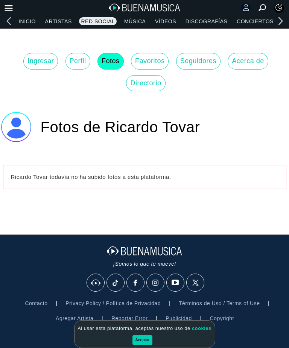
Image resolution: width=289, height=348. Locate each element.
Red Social (98, 21)
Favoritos (150, 61)
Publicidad (179, 318)
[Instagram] (156, 283)
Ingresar (40, 61)
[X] (196, 283)
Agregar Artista (74, 318)
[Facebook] (136, 283)
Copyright (222, 318)
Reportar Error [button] (129, 318)
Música (135, 21)
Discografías (207, 21)
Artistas (58, 21)
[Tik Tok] (116, 283)
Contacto (36, 303)
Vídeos (165, 21)
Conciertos (255, 21)
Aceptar (142, 339)
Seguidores (198, 61)
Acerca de (248, 61)
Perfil (78, 61)
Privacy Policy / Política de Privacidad (113, 303)
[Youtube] (176, 283)
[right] (280, 21)
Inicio (27, 21)
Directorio (145, 83)
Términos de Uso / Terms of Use (219, 303)
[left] (8, 21)
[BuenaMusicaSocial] (96, 283)
